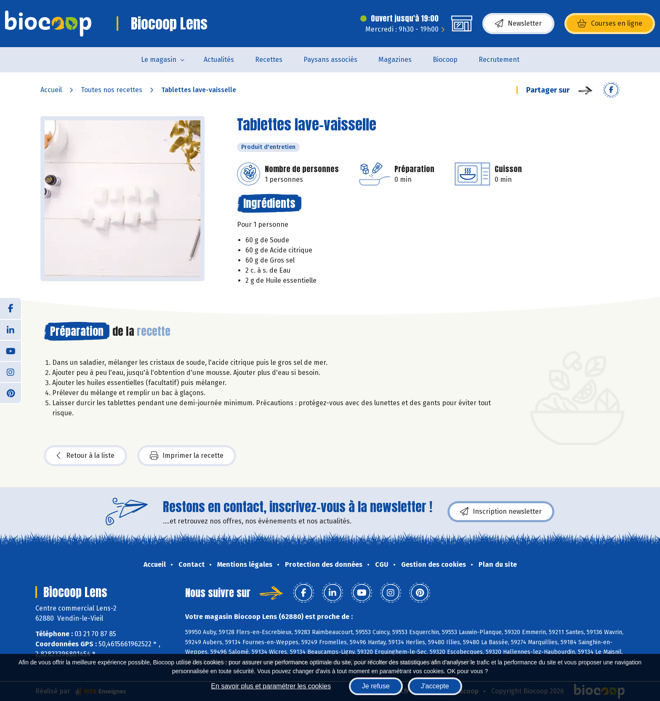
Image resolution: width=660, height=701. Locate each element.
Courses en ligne (609, 23)
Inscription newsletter (501, 511)
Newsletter (518, 23)
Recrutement (499, 60)
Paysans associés (330, 60)
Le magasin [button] (158, 60)
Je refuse (376, 686)
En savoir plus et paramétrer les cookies (271, 686)
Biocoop (445, 60)
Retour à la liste (85, 455)
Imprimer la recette (187, 455)
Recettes (268, 60)
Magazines (395, 60)
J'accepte (435, 686)
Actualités (219, 60)
